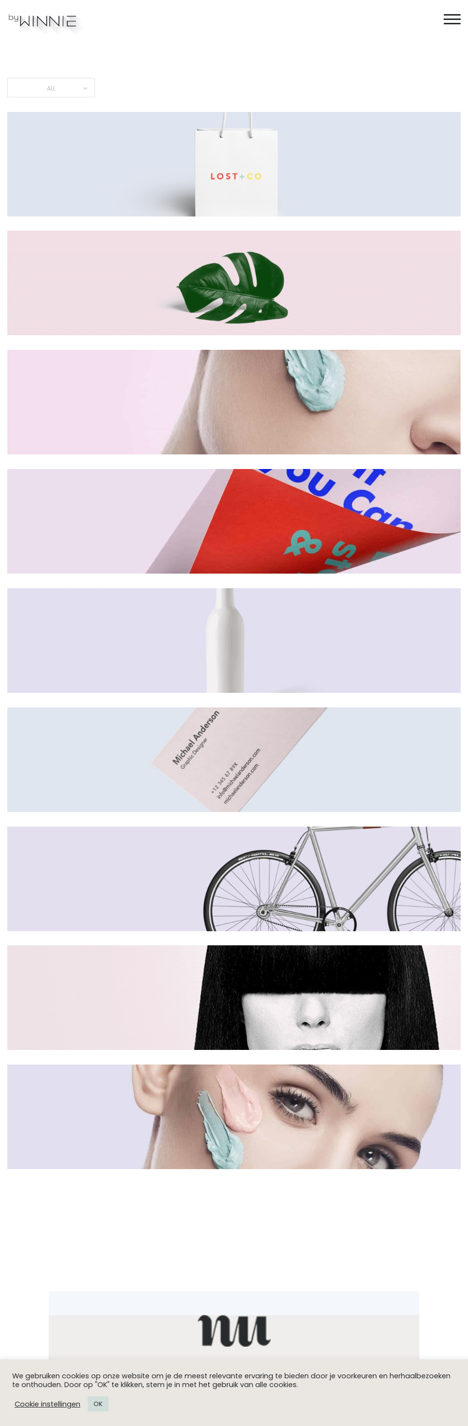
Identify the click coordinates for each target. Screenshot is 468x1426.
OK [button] (98, 1403)
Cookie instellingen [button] (47, 1404)
